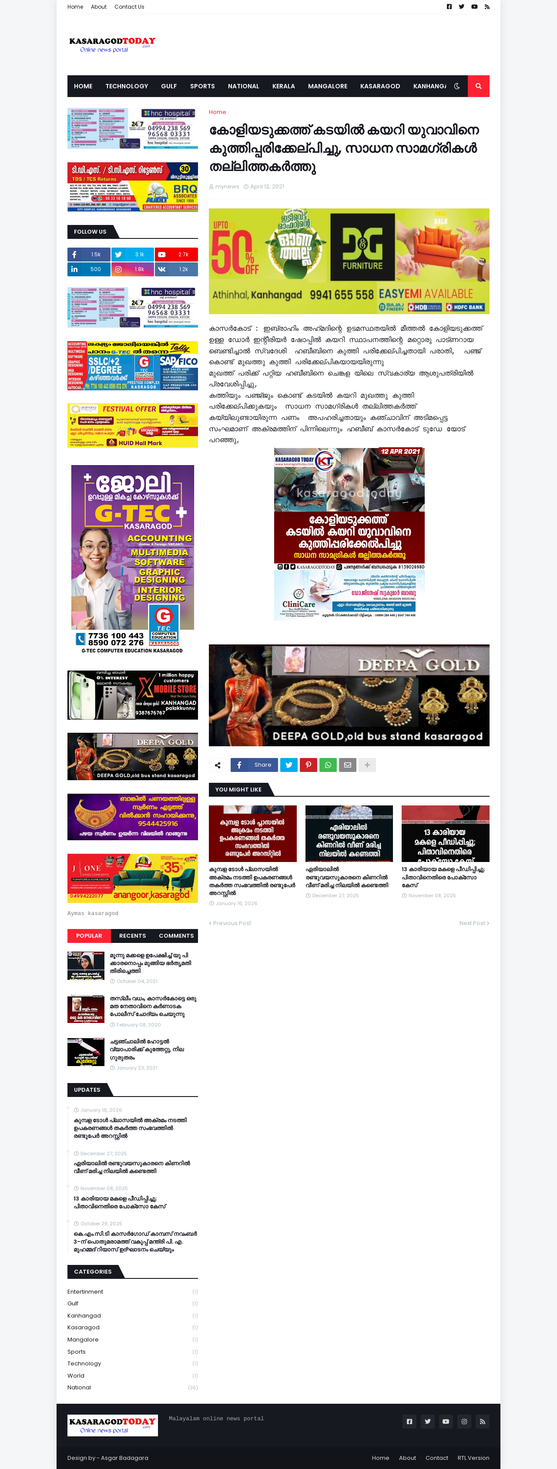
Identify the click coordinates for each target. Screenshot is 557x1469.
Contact (437, 1458)
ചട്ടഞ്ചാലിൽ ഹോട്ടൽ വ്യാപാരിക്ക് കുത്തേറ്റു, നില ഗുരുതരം (147, 1049)
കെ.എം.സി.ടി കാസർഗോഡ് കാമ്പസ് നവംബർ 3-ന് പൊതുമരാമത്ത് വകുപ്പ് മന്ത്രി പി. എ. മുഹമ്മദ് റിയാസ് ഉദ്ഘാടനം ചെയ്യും (135, 1242)
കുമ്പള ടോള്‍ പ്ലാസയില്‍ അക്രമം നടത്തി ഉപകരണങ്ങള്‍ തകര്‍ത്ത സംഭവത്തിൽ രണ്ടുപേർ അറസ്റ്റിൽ (252, 881)
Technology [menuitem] (126, 86)
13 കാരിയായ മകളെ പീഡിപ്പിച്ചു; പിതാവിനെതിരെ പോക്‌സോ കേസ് (443, 877)
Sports (132, 1352)
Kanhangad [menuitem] (433, 86)
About (99, 6)
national (132, 1387)
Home (75, 6)
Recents (132, 936)
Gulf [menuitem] (169, 86)
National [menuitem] (243, 86)
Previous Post (232, 923)
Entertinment (132, 1292)
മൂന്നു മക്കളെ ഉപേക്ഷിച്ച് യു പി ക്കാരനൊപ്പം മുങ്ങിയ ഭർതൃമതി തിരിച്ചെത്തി (150, 963)
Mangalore (132, 1340)
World (132, 1376)
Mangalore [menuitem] (327, 86)
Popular (89, 936)
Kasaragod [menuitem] (380, 86)
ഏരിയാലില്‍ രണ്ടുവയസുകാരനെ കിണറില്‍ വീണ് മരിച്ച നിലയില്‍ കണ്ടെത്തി (346, 877)
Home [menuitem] (83, 86)
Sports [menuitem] (202, 86)
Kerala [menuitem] (283, 86)
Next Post (472, 923)
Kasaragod (132, 1327)
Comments (176, 936)
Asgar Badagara (124, 1458)
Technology (132, 1363)
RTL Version (474, 1458)
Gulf (132, 1303)
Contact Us (129, 6)
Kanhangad (132, 1316)
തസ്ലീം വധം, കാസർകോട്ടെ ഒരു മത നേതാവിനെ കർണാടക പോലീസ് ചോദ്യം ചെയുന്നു (153, 1006)
